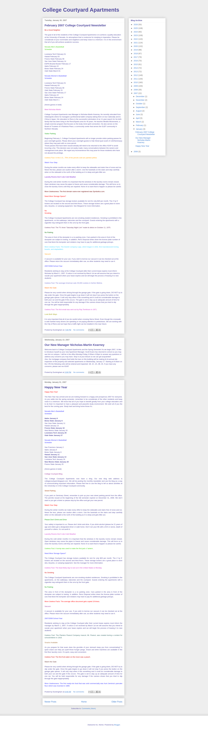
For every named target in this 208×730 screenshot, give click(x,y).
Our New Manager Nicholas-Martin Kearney (74, 345)
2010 (136, 82)
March (139, 122)
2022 (136, 39)
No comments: (79, 330)
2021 (136, 43)
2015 (136, 64)
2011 (136, 79)
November (140, 100)
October (139, 104)
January (139, 129)
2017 (136, 57)
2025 (136, 28)
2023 (136, 35)
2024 (136, 32)
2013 (136, 71)
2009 (136, 86)
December (140, 96)
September (140, 107)
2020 (136, 46)
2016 (136, 61)
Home (84, 702)
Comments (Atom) (89, 708)
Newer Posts (50, 702)
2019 (136, 50)
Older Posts (117, 702)
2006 (136, 151)
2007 (136, 93)
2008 (136, 90)
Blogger (117, 725)
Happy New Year (56, 387)
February (140, 125)
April (138, 118)
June (138, 114)
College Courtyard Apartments (80, 10)
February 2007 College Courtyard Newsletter (75, 25)
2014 (136, 68)
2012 (136, 75)
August (139, 111)
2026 (136, 24)
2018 (136, 53)
